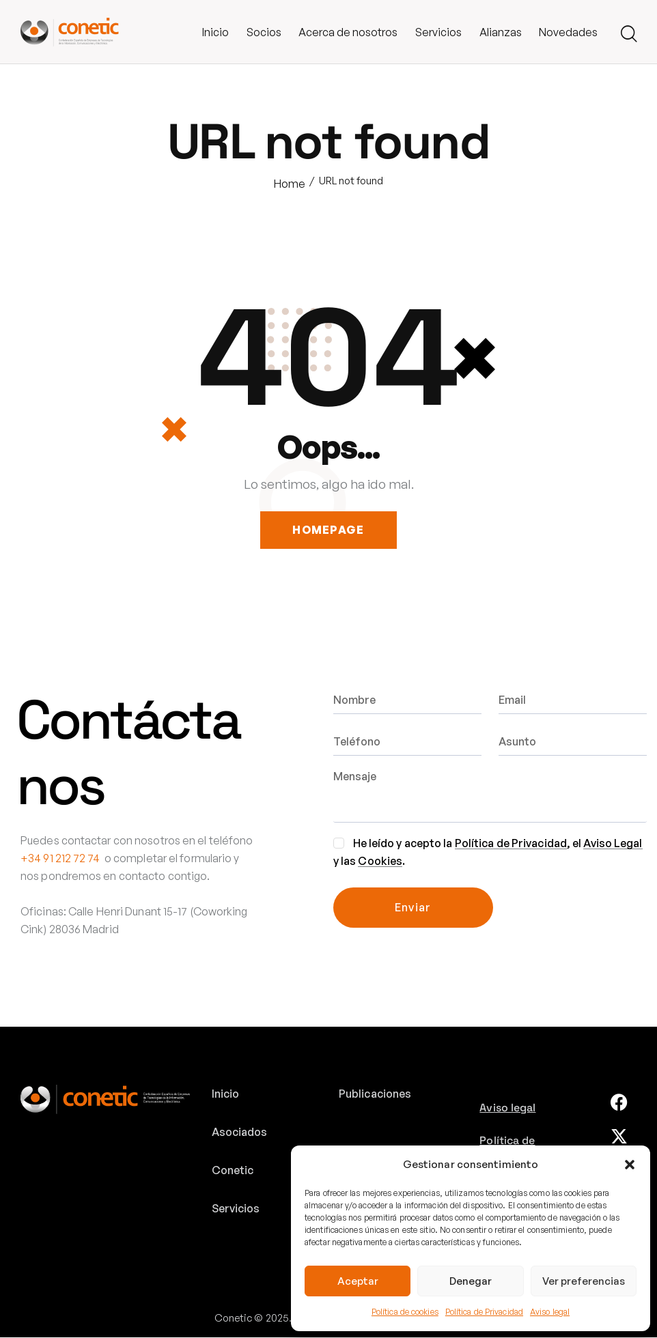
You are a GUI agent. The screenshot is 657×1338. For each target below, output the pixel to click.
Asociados (240, 1132)
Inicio (226, 1094)
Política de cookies (405, 1312)
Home (289, 183)
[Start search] (629, 34)
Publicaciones (375, 1094)
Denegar (470, 1281)
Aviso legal (550, 1312)
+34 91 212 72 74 (60, 859)
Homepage (328, 530)
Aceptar (357, 1281)
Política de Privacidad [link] (511, 844)
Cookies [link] (380, 862)
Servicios (236, 1209)
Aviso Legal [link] (612, 844)
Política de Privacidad (484, 1312)
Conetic (233, 1171)
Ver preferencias (583, 1281)
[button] (630, 1164)
